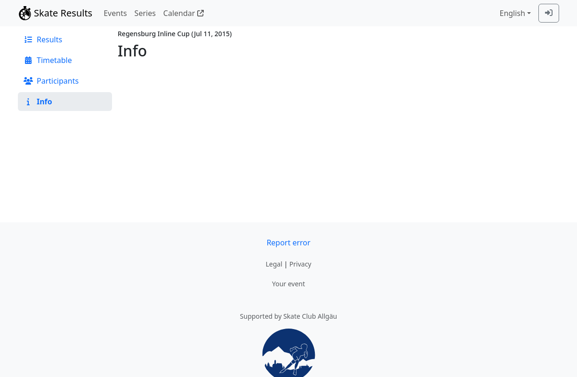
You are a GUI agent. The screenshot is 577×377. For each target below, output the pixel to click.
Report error (288, 242)
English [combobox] (512, 13)
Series (145, 13)
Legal (273, 263)
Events (115, 13)
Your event (288, 283)
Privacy (300, 263)
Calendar (183, 13)
